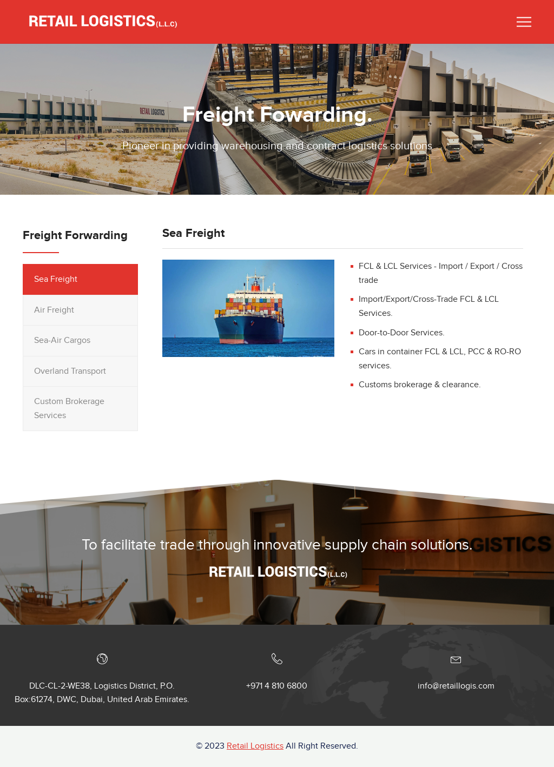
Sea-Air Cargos (62, 340)
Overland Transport (70, 371)
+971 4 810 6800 (276, 686)
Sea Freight (55, 279)
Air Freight (54, 310)
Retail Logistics (255, 746)
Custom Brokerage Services (69, 408)
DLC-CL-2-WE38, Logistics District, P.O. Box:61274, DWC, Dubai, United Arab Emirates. (102, 693)
